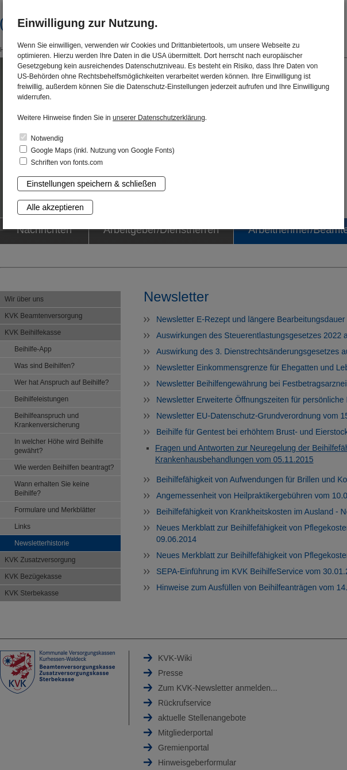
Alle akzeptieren (55, 207)
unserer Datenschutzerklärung (159, 118)
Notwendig (41, 137)
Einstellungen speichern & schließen (91, 183)
